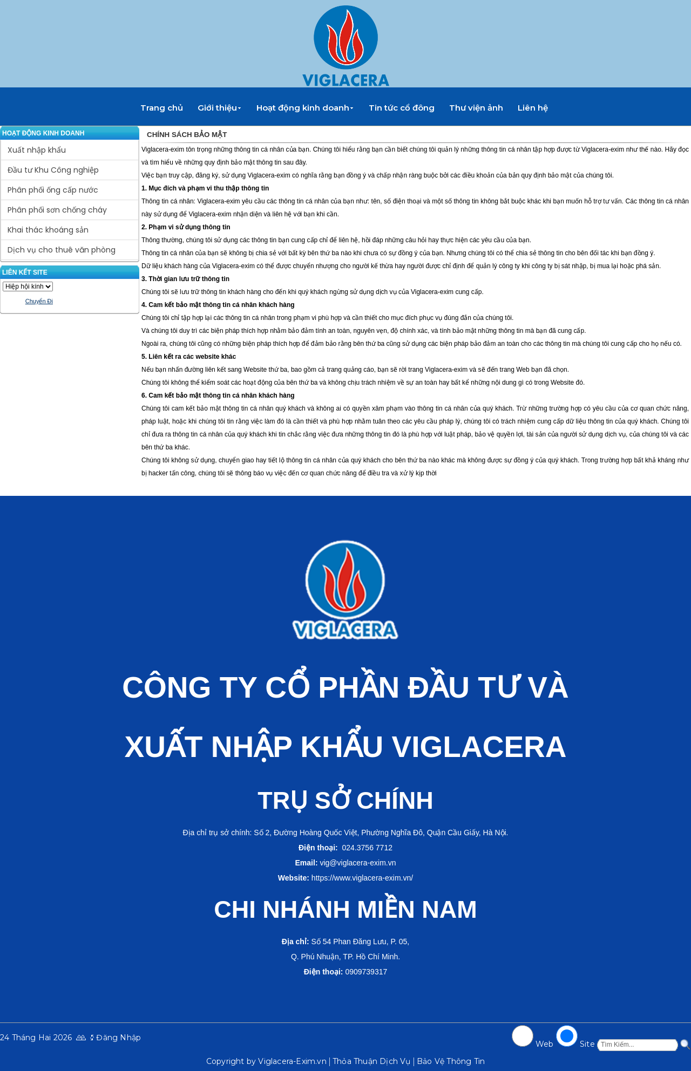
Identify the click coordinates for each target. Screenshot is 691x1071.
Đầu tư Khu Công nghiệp (53, 170)
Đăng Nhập (118, 1037)
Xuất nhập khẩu (37, 150)
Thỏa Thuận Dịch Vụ (372, 1061)
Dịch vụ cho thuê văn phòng (62, 249)
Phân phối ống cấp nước (53, 190)
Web (544, 1044)
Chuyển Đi (39, 301)
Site (587, 1044)
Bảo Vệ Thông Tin (451, 1061)
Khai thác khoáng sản (48, 229)
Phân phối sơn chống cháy (57, 209)
